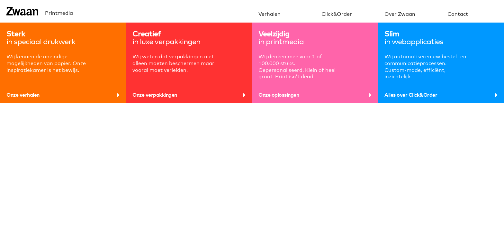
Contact (457, 14)
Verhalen (269, 14)
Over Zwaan (399, 14)
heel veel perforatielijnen (42, 167)
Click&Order (336, 14)
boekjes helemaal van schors (308, 167)
